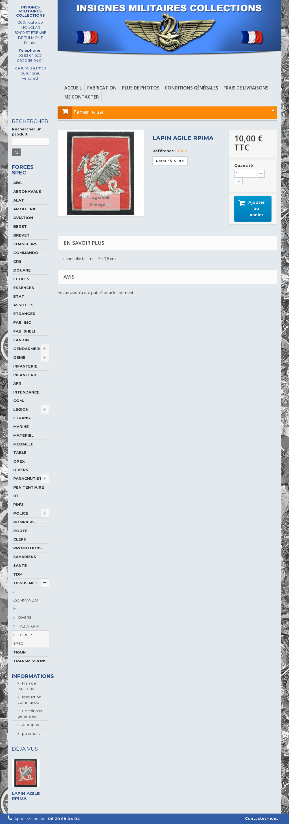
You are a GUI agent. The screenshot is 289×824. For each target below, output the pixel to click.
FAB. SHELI (24, 331)
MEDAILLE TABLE (23, 448)
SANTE (20, 565)
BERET (20, 226)
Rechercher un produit (26, 131)
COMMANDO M (25, 604)
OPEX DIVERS (20, 465)
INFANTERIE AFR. (25, 379)
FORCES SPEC (23, 639)
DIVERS (24, 617)
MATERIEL (23, 435)
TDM (18, 574)
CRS (17, 261)
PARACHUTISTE (29, 478)
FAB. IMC (22, 322)
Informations (33, 676)
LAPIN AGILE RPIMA (26, 796)
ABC (17, 182)
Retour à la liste (170, 161)
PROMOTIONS (27, 548)
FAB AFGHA (28, 626)
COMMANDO (25, 252)
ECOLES (21, 279)
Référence (163, 150)
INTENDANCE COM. (26, 396)
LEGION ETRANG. (22, 413)
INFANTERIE (25, 366)
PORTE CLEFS (20, 534)
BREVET (21, 235)
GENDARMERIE (28, 348)
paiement (30, 733)
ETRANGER (24, 313)
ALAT (18, 200)
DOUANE (22, 270)
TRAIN (19, 652)
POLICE (20, 513)
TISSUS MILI (25, 583)
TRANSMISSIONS (30, 661)
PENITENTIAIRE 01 (28, 491)
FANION (21, 340)
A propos (30, 724)
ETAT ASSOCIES (23, 300)
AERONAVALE (27, 191)
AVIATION (23, 217)
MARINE (21, 426)
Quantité (243, 165)
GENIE (19, 357)
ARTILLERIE (24, 209)
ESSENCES (23, 287)
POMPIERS (24, 522)
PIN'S (18, 504)
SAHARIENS (24, 556)
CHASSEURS (25, 244)
